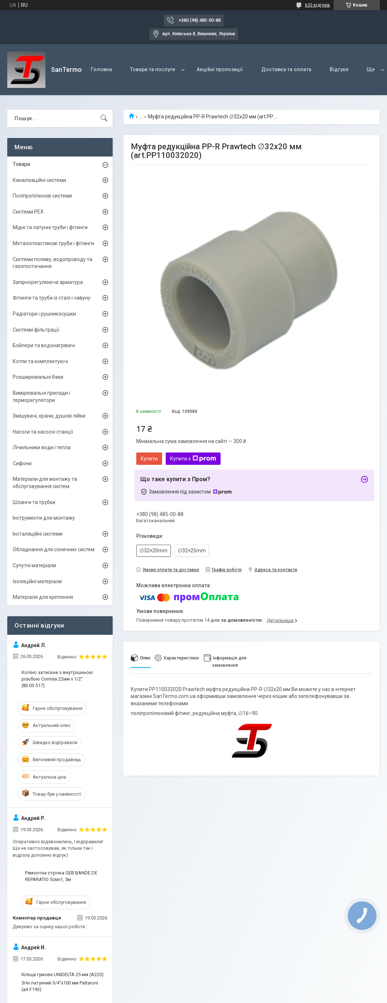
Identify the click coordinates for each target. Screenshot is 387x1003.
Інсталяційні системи (38, 534)
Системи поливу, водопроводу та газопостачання (52, 262)
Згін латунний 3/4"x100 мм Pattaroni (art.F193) (59, 986)
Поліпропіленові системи (42, 196)
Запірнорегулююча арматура (48, 282)
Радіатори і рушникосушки (44, 314)
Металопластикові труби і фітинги (53, 243)
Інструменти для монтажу (44, 518)
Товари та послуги (152, 69)
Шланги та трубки (34, 502)
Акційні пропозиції (220, 69)
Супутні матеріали (34, 565)
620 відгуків (317, 5)
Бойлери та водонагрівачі (44, 345)
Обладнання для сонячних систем (53, 549)
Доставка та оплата (286, 69)
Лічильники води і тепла (41, 447)
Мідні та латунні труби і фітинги (50, 227)
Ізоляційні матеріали (37, 581)
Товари (21, 164)
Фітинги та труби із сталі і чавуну (51, 298)
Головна (101, 69)
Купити (149, 459)
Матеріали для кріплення (43, 597)
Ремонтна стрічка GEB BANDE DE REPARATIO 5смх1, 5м (61, 876)
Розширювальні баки (38, 377)
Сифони (22, 463)
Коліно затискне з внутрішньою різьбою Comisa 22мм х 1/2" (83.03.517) (57, 679)
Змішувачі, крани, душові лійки (49, 416)
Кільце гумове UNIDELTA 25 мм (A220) (62, 974)
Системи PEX (28, 212)
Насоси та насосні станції (43, 432)
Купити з (193, 458)
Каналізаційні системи (39, 180)
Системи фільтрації (36, 330)
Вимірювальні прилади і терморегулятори (41, 396)
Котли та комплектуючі (40, 361)
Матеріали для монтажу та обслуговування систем (45, 482)
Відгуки (339, 69)
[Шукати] (104, 118)
